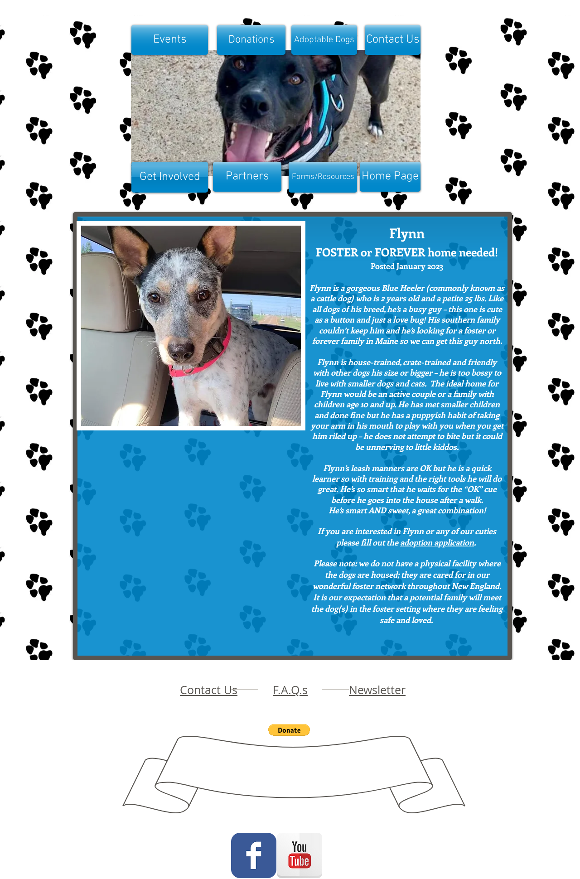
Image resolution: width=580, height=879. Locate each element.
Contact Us (208, 689)
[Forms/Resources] (323, 177)
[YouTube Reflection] (299, 855)
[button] (191, 325)
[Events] (169, 40)
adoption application (437, 542)
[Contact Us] (392, 40)
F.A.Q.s (290, 689)
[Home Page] (390, 177)
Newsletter (377, 689)
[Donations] (251, 40)
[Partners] (247, 177)
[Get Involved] (169, 177)
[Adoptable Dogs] (324, 40)
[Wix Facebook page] (253, 855)
